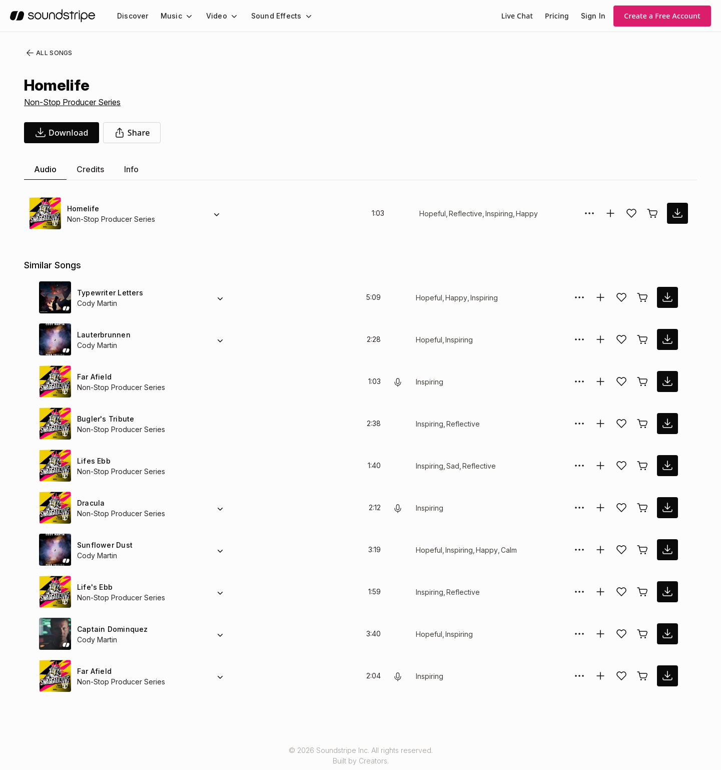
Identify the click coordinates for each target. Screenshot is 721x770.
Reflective (464, 213)
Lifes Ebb (92, 461)
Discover (132, 16)
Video (212, 16)
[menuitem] (132, 16)
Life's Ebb (93, 587)
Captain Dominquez (111, 629)
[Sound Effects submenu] (299, 16)
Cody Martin (97, 303)
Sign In (594, 16)
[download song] (61, 132)
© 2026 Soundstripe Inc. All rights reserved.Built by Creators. (360, 755)
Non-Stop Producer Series (72, 102)
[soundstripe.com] (52, 16)
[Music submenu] (185, 16)
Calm (509, 550)
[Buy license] (652, 213)
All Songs (47, 53)
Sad (454, 466)
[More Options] (589, 213)
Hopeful (432, 213)
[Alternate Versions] (217, 213)
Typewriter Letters (108, 292)
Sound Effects (269, 16)
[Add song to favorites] (631, 213)
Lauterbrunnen (103, 334)
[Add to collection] (610, 213)
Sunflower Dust (103, 545)
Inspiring (497, 213)
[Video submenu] (228, 16)
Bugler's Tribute (104, 419)
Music (169, 16)
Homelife (83, 208)
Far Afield (93, 376)
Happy (525, 213)
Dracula (90, 503)
